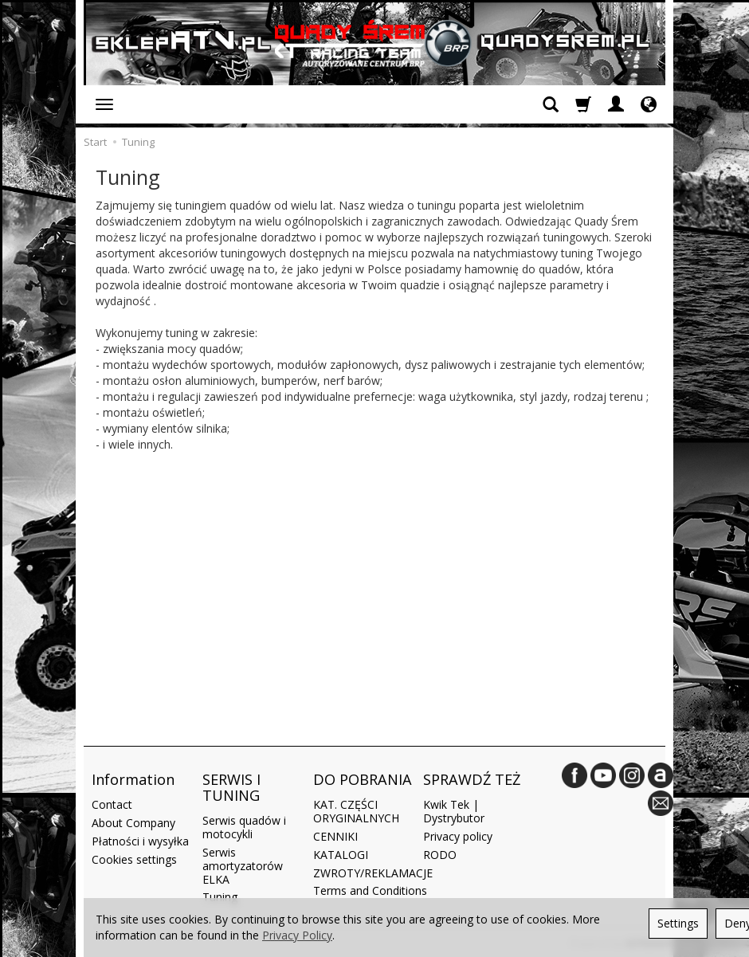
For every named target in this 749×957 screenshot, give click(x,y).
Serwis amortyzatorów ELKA (242, 863)
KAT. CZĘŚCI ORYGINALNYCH (356, 809)
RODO (440, 852)
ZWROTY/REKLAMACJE (373, 870)
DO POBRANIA (362, 778)
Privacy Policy (297, 935)
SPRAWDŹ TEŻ (471, 778)
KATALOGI (340, 852)
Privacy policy (457, 833)
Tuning (219, 895)
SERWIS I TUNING (231, 786)
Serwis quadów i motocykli (244, 825)
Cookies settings (134, 857)
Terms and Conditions (370, 888)
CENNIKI (335, 833)
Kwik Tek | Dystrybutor (453, 809)
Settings (678, 923)
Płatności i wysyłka (140, 838)
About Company (133, 820)
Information (133, 778)
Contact (112, 802)
